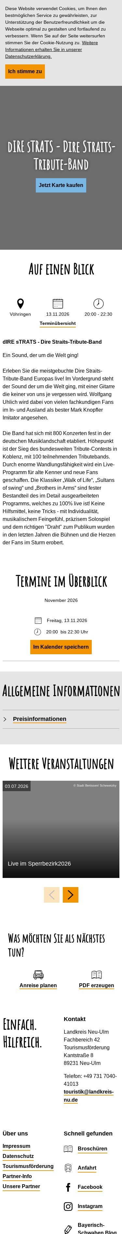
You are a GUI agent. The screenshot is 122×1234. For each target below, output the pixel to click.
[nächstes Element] (70, 895)
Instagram (90, 1206)
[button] (61, 185)
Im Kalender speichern (61, 647)
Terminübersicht (58, 323)
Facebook (90, 1187)
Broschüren (92, 1149)
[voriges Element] (52, 895)
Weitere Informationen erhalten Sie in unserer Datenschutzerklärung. (51, 49)
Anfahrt (87, 1168)
